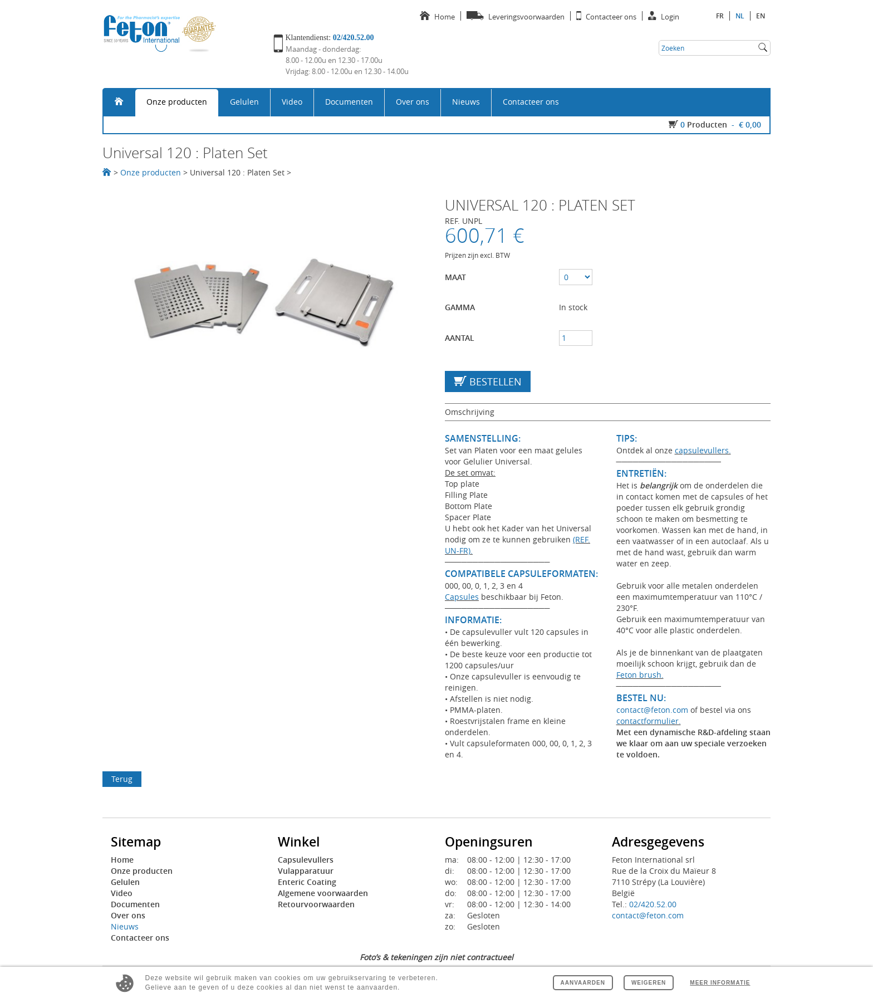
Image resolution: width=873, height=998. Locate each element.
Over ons (412, 101)
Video (292, 101)
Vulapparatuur (305, 870)
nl (739, 16)
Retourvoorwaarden (316, 904)
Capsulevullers (305, 859)
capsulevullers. (703, 450)
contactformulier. (648, 721)
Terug (122, 779)
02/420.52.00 (652, 904)
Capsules (462, 596)
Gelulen (244, 101)
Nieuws (466, 101)
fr (720, 16)
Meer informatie (720, 983)
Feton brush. (640, 674)
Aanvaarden (583, 983)
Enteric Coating (307, 882)
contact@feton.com (652, 710)
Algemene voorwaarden (323, 893)
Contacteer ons (531, 101)
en (760, 16)
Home (122, 859)
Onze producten (176, 101)
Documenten (349, 101)
